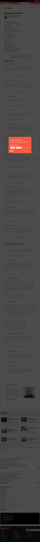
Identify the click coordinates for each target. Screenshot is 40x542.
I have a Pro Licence (26, 147)
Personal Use (19, 147)
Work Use (12, 147)
